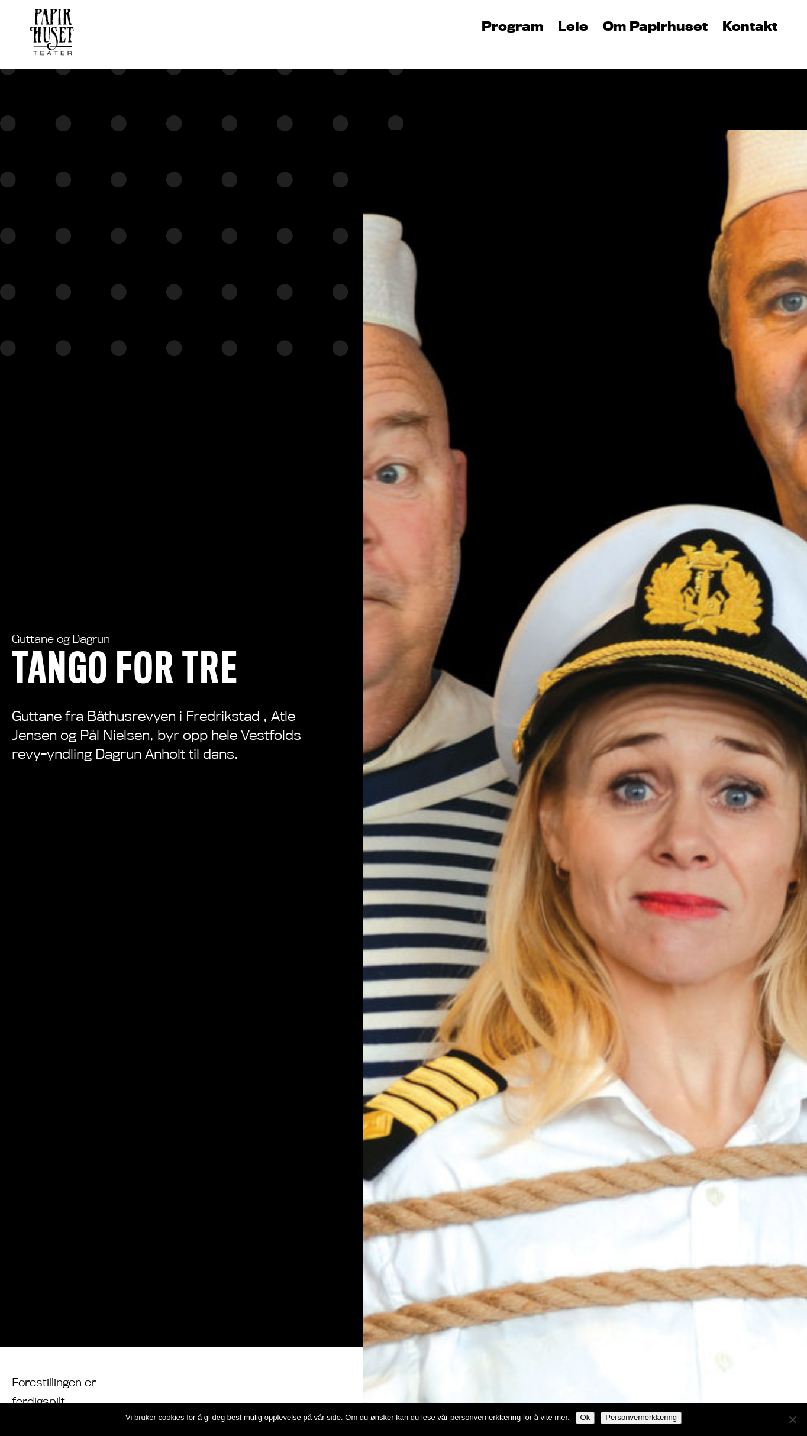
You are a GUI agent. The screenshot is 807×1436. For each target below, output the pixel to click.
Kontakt (749, 27)
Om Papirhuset (655, 27)
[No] (792, 1419)
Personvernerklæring (641, 1417)
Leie (573, 27)
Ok (585, 1417)
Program (512, 27)
